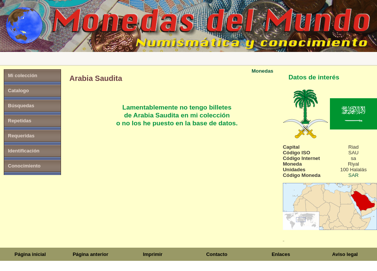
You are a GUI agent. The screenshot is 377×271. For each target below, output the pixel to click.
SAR (353, 175)
